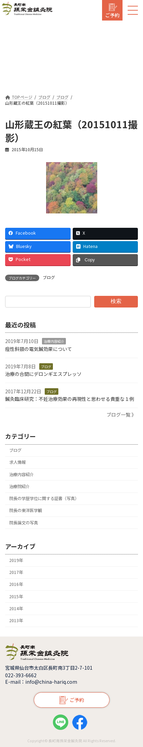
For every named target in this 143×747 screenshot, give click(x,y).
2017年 (16, 572)
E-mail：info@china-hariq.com (41, 681)
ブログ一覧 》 (121, 414)
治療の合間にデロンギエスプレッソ (43, 373)
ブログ (49, 277)
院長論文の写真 (23, 523)
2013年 (16, 620)
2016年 (16, 584)
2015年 (16, 596)
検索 (116, 301)
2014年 (16, 608)
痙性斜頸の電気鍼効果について (38, 348)
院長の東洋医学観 (25, 510)
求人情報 (17, 462)
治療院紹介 (19, 486)
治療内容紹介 (54, 341)
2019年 (16, 560)
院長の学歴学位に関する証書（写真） (44, 498)
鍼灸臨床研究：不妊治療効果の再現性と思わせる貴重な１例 (69, 398)
